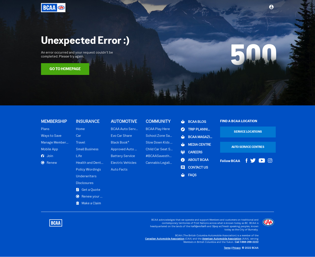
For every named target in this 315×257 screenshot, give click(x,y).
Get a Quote (88, 189)
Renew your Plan (89, 196)
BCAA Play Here (158, 129)
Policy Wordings (88, 169)
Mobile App (49, 149)
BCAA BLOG (193, 122)
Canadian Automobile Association (164, 239)
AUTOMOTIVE (124, 122)
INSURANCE (87, 122)
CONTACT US (194, 167)
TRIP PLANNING (196, 129)
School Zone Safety (159, 135)
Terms (227, 248)
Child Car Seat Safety (159, 149)
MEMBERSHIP (54, 122)
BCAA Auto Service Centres (124, 129)
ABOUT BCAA (195, 160)
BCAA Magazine (196, 137)
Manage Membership (54, 142)
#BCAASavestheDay (159, 156)
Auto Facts (119, 169)
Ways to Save (51, 135)
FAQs (189, 175)
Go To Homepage (65, 69)
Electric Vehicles (123, 162)
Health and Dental (89, 162)
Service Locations (248, 131)
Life (79, 156)
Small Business (87, 149)
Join (47, 156)
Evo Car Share (121, 135)
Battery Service (123, 156)
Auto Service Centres (247, 147)
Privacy (236, 248)
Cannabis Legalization (159, 162)
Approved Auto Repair (124, 149)
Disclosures (84, 183)
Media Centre (196, 145)
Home (80, 129)
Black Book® (120, 142)
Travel (80, 142)
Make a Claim (88, 203)
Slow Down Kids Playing (159, 142)
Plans (45, 129)
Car (78, 135)
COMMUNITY (158, 122)
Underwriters (86, 176)
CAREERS (191, 152)
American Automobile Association (221, 239)
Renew (49, 162)
